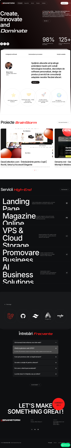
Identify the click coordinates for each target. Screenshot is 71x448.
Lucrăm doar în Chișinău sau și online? (27, 374)
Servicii (32, 3)
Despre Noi (26, 3)
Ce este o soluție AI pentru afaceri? (26, 362)
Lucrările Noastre (61, 442)
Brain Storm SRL (7, 442)
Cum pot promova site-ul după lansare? (27, 357)
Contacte (43, 3)
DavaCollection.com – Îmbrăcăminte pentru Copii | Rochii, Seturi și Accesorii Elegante (24, 163)
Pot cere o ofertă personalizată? (25, 368)
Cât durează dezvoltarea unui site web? (27, 342)
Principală (20, 3)
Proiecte (38, 3)
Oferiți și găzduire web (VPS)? (24, 348)
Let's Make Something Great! (35, 408)
